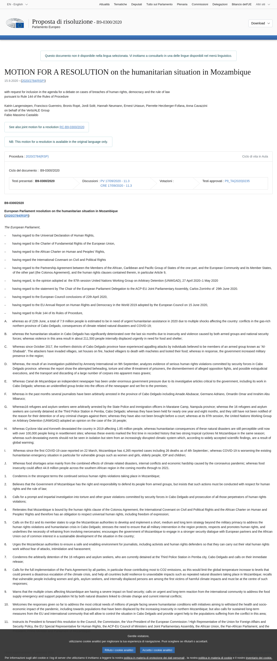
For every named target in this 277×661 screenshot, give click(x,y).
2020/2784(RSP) (33, 80)
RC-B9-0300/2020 (71, 127)
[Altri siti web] (263, 4)
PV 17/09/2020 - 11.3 (115, 181)
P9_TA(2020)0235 (237, 181)
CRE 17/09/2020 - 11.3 (116, 185)
